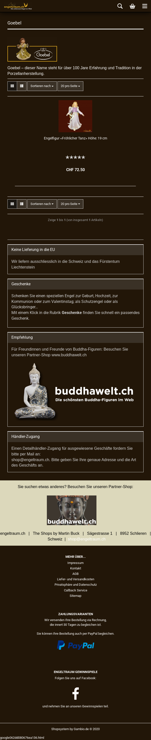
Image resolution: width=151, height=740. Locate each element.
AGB (75, 574)
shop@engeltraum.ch (87, 539)
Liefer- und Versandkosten (75, 579)
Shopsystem (60, 729)
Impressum (75, 563)
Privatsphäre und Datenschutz (76, 584)
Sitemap (75, 596)
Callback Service (75, 590)
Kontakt (75, 568)
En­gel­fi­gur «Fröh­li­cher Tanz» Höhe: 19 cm (75, 138)
